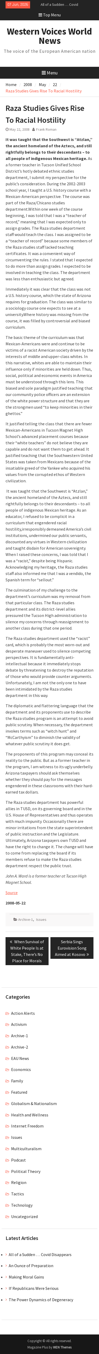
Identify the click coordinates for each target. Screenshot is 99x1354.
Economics (21, 1069)
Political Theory (25, 1171)
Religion (18, 1182)
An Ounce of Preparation (31, 1265)
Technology (21, 1205)
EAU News (20, 1058)
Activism (19, 1024)
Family (17, 1080)
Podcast (18, 1160)
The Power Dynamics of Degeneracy (41, 1299)
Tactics (17, 1193)
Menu (50, 73)
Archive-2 (19, 1047)
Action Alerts (23, 1013)
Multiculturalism (26, 1148)
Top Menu (50, 14)
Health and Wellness (29, 1114)
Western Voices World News (49, 36)
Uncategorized (24, 1216)
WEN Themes (62, 1347)
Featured (19, 1092)
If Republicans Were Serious (34, 1288)
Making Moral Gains (26, 1277)
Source (12, 892)
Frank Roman (46, 129)
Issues (41, 919)
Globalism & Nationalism (34, 1103)
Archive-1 (25, 919)
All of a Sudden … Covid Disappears (40, 1254)
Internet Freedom (27, 1126)
